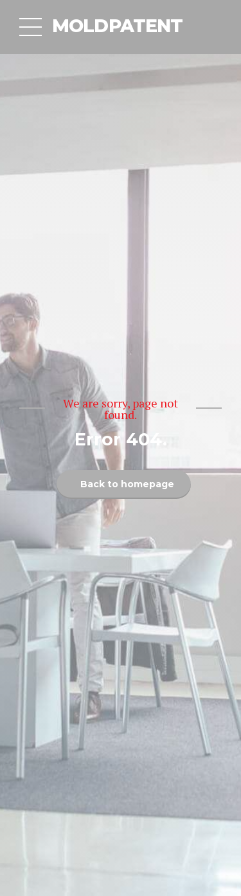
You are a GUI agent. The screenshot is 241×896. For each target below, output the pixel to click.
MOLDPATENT (117, 26)
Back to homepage (127, 484)
